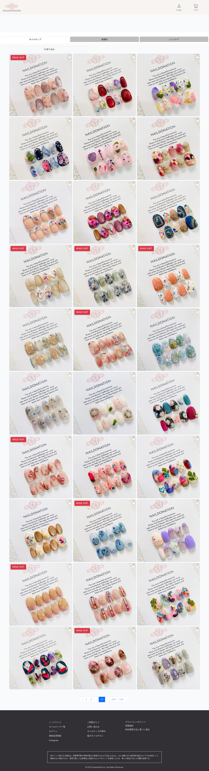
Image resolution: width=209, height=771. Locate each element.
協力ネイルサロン (95, 735)
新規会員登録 (55, 735)
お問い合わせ (93, 726)
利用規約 (129, 725)
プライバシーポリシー (135, 721)
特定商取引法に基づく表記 (137, 729)
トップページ (55, 722)
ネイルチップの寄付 (96, 731)
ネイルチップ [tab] (35, 39)
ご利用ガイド (93, 722)
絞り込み (49, 49)
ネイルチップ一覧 (57, 726)
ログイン (53, 731)
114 (114, 699)
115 (121, 699)
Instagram (53, 740)
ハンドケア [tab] (174, 39)
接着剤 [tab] (104, 39)
